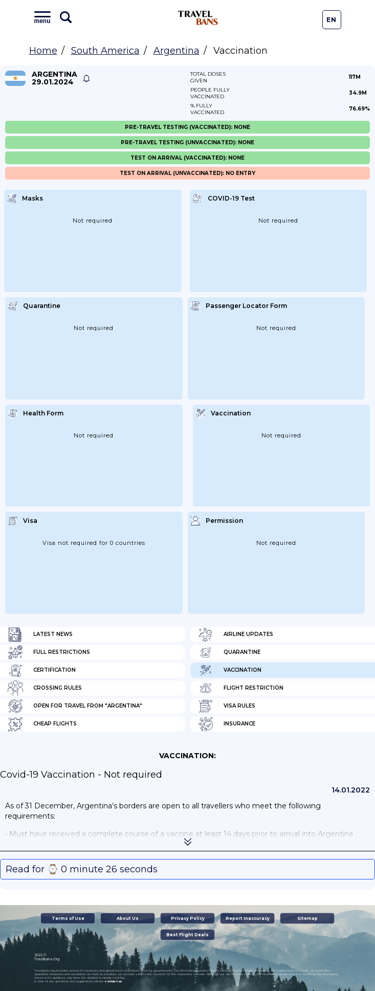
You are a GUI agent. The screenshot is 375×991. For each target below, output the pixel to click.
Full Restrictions (49, 652)
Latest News (40, 634)
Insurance (226, 724)
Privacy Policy (188, 918)
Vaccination (229, 670)
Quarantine (229, 652)
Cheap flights (42, 724)
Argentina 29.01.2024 (54, 78)
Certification (42, 670)
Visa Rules (226, 706)
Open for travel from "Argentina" (75, 706)
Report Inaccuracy (248, 918)
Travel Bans (198, 18)
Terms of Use (68, 918)
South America (105, 50)
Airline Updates (235, 634)
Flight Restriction (240, 688)
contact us (113, 981)
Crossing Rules (45, 688)
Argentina (176, 50)
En (331, 20)
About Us (128, 918)
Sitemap (307, 918)
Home (43, 50)
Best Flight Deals (187, 934)
